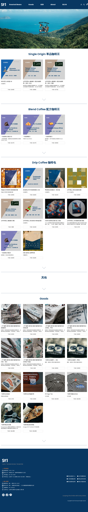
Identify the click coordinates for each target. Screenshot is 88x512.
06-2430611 (12, 487)
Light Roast (38, 61)
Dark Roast (16, 61)
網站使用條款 (82, 479)
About (53, 4)
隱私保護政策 (82, 481)
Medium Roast (37, 116)
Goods (31, 4)
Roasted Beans (15, 4)
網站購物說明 (71, 481)
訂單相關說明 (71, 479)
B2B (42, 4)
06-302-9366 (12, 474)
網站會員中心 (71, 476)
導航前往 (28, 476)
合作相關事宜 (82, 476)
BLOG (64, 4)
